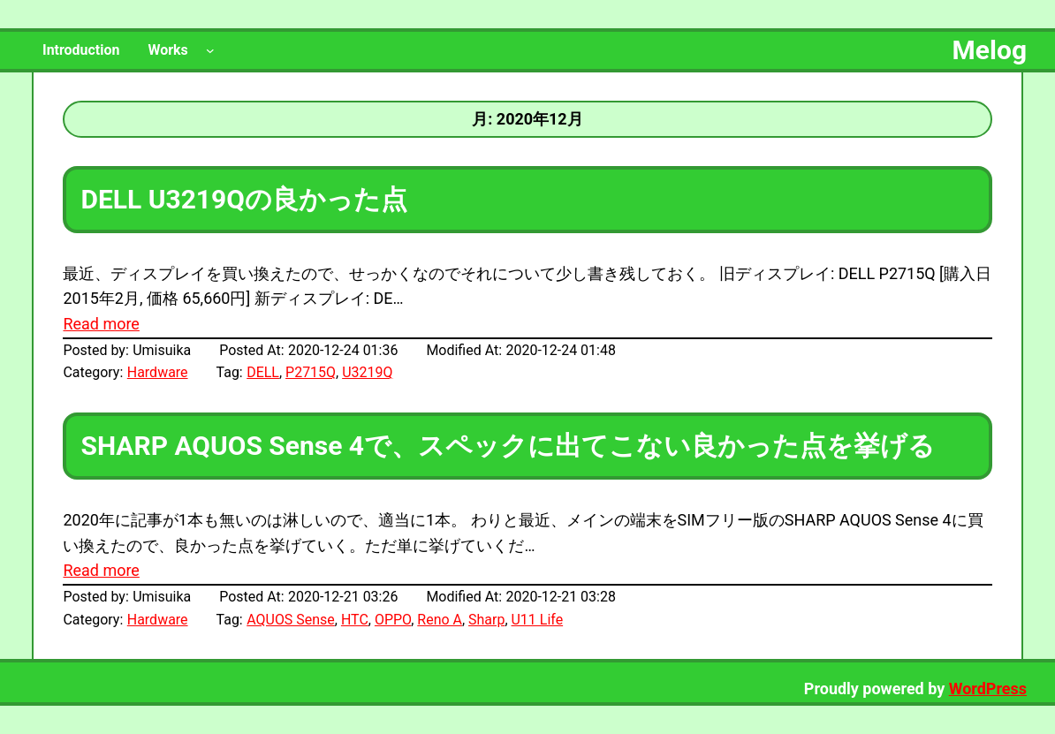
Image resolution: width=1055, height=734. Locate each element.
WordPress (988, 688)
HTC (354, 619)
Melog (990, 49)
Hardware (157, 372)
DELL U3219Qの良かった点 (243, 199)
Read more (101, 323)
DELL (263, 372)
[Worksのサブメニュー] (210, 50)
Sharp (486, 619)
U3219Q (367, 372)
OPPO (393, 619)
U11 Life (538, 619)
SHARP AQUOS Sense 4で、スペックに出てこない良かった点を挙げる (507, 445)
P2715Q (310, 372)
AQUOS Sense (291, 619)
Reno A (439, 619)
